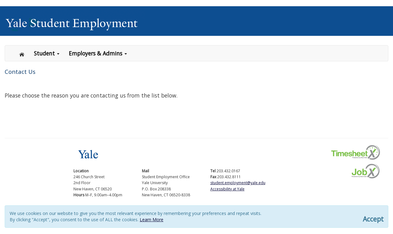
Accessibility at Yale (227, 189)
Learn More (151, 219)
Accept (373, 219)
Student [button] (46, 53)
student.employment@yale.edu (237, 182)
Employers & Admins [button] (98, 53)
